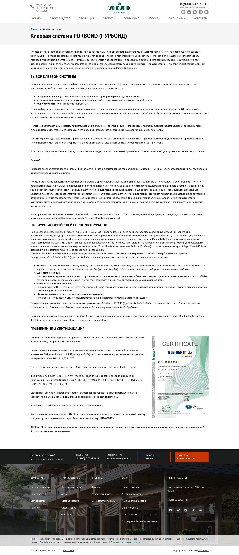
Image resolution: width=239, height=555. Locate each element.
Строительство (130, 507)
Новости (154, 18)
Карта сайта (68, 550)
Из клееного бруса (101, 493)
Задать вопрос (150, 457)
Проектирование (131, 487)
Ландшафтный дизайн (134, 500)
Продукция (86, 18)
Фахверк (96, 487)
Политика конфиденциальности (125, 542)
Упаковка (66, 514)
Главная (34, 29)
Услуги (36, 18)
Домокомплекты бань (103, 500)
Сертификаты (37, 500)
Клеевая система (70, 500)
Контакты (200, 18)
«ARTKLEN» (203, 550)
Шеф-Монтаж (129, 514)
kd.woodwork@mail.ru (119, 458)
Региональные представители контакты (44, 8)
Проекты (109, 18)
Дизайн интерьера (132, 493)
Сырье (64, 493)
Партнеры (35, 507)
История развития (40, 487)
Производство (60, 18)
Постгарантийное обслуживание (139, 521)
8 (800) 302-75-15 (194, 3)
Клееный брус (68, 507)
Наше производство (72, 487)
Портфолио (131, 18)
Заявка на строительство (186, 457)
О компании (177, 18)
